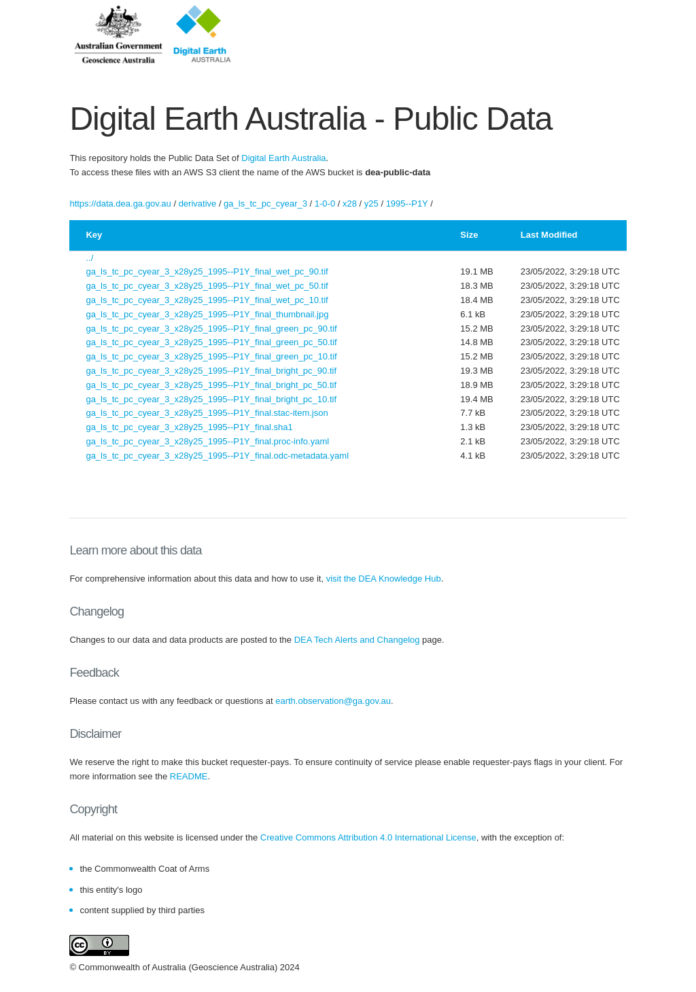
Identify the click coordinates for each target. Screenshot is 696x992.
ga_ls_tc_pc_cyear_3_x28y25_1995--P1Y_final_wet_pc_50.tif (207, 286)
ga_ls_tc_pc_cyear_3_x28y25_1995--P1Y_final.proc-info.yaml (207, 441)
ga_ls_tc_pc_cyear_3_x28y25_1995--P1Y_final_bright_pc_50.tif (211, 385)
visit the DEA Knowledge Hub (383, 578)
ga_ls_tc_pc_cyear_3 (265, 203)
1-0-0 (325, 203)
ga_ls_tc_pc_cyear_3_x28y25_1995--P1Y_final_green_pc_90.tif (211, 328)
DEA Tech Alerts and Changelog (357, 640)
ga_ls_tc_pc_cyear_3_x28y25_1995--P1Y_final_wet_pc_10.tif (207, 300)
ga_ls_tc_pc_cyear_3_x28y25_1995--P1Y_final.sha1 (189, 427)
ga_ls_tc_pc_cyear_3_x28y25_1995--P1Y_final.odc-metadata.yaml (217, 455)
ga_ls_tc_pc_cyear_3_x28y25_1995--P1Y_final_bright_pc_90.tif (211, 371)
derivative (198, 203)
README (189, 776)
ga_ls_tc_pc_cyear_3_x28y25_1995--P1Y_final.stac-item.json (207, 413)
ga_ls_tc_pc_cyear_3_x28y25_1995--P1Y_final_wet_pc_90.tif (207, 271)
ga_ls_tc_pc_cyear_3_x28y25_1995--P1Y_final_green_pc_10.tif (211, 356)
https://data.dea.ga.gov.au (120, 203)
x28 (350, 203)
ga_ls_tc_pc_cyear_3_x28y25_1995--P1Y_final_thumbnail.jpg (207, 314)
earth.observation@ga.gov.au (333, 701)
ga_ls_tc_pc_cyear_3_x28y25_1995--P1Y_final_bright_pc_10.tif (211, 399)
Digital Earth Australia (283, 158)
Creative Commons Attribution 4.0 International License (368, 837)
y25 (371, 203)
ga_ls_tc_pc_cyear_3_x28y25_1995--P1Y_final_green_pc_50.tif (211, 342)
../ (89, 258)
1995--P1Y (407, 203)
